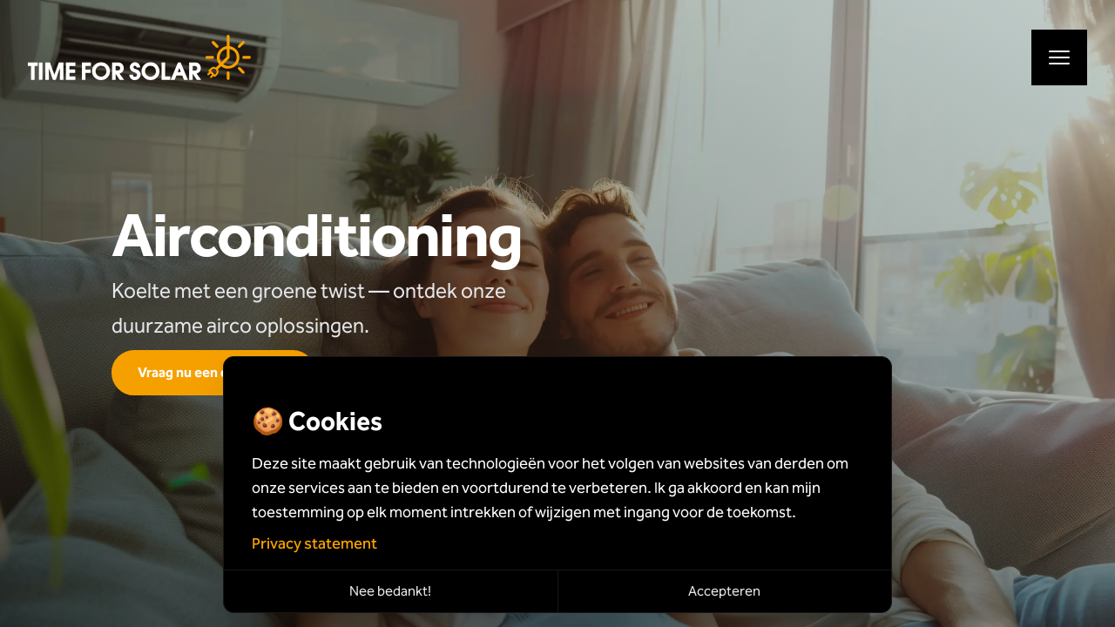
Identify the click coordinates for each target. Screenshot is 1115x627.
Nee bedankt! (390, 591)
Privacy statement (314, 543)
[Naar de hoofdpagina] (139, 57)
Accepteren (724, 591)
